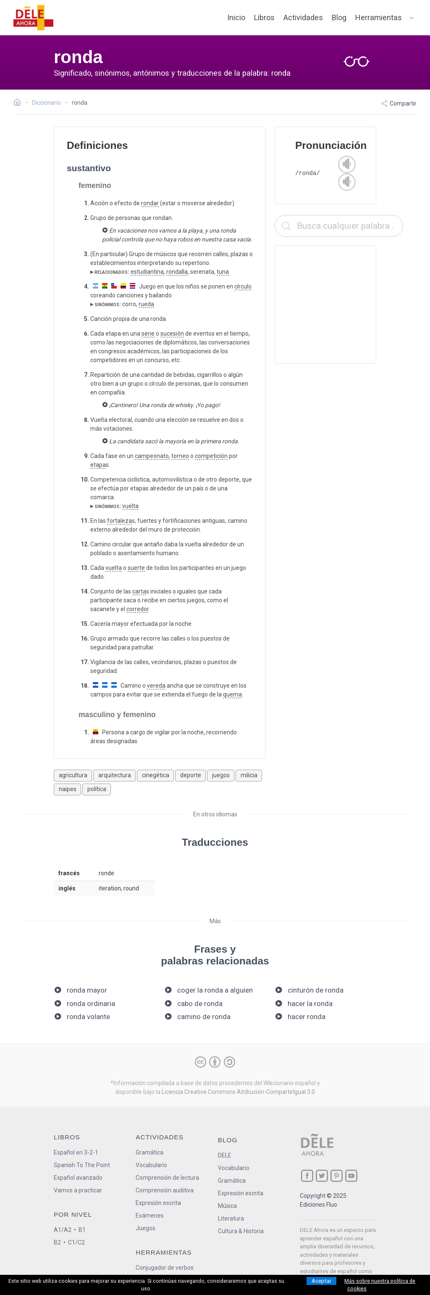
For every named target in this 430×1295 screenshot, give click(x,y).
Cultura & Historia (241, 1231)
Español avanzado (78, 1177)
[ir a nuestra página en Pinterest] (336, 1175)
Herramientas (378, 17)
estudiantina (147, 271)
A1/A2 (62, 1229)
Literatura (231, 1218)
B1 (82, 1229)
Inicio (236, 17)
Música (227, 1205)
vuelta (130, 506)
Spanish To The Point (82, 1165)
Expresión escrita (158, 1203)
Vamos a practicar (78, 1190)
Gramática (149, 1152)
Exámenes (150, 1215)
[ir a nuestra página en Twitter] (322, 1175)
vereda (156, 685)
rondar (150, 203)
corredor (137, 609)
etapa (98, 464)
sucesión (172, 333)
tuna (223, 271)
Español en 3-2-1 (76, 1152)
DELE (224, 1155)
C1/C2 (76, 1242)
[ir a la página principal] (33, 17)
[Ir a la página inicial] (19, 103)
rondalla (177, 271)
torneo (180, 456)
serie (148, 333)
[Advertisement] (339, 304)
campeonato (152, 456)
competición (211, 456)
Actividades (303, 17)
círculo (243, 286)
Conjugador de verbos (165, 1267)
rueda (146, 304)
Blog (339, 17)
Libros (264, 17)
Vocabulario (151, 1165)
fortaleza (119, 520)
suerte (136, 567)
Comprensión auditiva (165, 1190)
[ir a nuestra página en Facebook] (307, 1175)
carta (139, 591)
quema (232, 694)
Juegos (145, 1228)
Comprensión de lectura (167, 1177)
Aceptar (321, 1281)
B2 (57, 1242)
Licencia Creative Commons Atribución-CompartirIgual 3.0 (238, 1091)
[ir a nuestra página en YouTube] (351, 1175)
